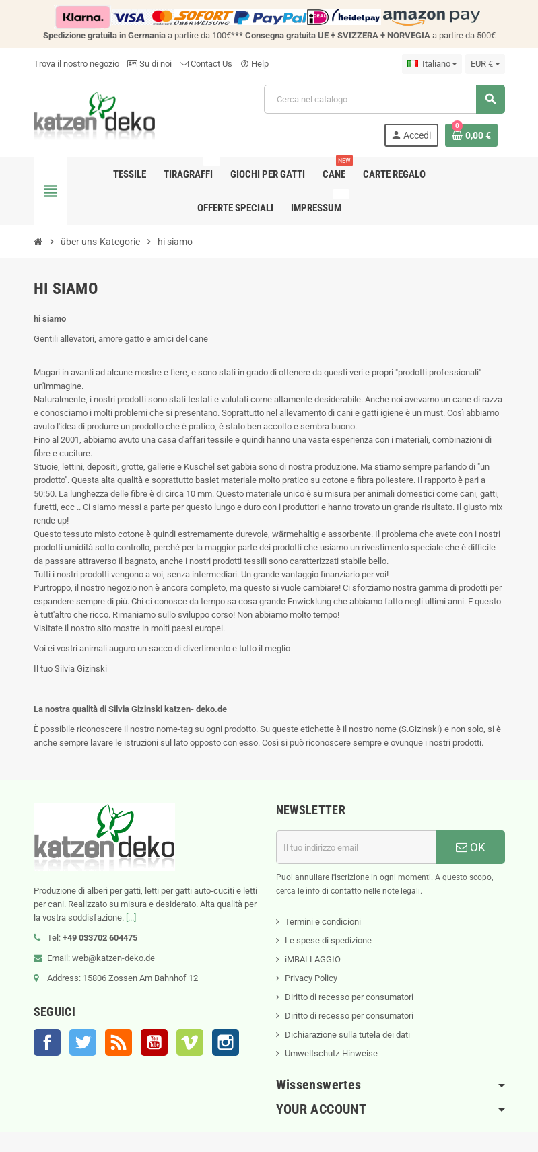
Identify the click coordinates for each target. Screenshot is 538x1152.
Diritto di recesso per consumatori (349, 997)
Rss (118, 1042)
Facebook (47, 1042)
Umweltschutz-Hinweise (331, 1053)
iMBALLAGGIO (313, 959)
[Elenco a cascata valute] (484, 64)
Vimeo (189, 1042)
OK (470, 847)
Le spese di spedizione (328, 940)
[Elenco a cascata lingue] (432, 64)
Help (254, 64)
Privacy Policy (311, 978)
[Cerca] (384, 99)
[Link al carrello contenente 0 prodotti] (471, 135)
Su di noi (149, 64)
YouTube (154, 1042)
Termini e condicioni (323, 921)
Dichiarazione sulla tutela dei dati (347, 1035)
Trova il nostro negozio (76, 64)
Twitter (82, 1042)
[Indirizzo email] (356, 847)
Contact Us (206, 64)
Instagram (225, 1042)
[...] (131, 917)
